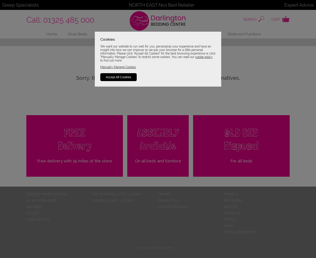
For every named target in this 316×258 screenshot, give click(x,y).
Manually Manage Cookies (118, 67)
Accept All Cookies (118, 77)
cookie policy (204, 57)
